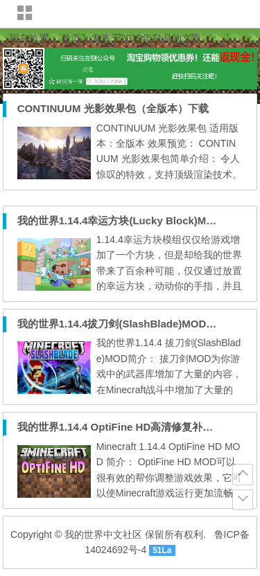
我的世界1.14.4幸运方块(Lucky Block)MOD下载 (130, 220)
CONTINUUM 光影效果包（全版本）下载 (113, 108)
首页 (70, 38)
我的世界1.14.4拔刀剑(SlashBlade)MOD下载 (122, 324)
